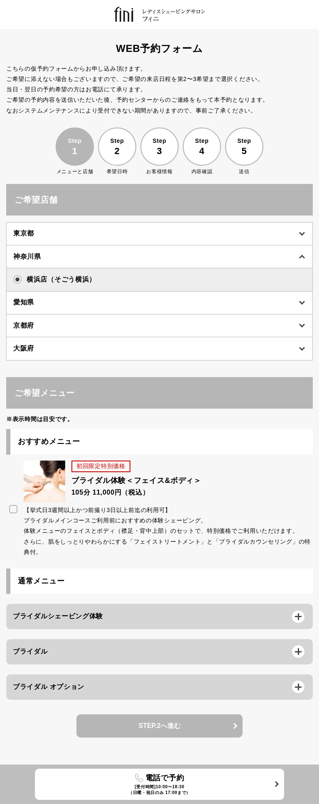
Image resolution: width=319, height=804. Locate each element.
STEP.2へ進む (159, 725)
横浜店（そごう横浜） (54, 279)
